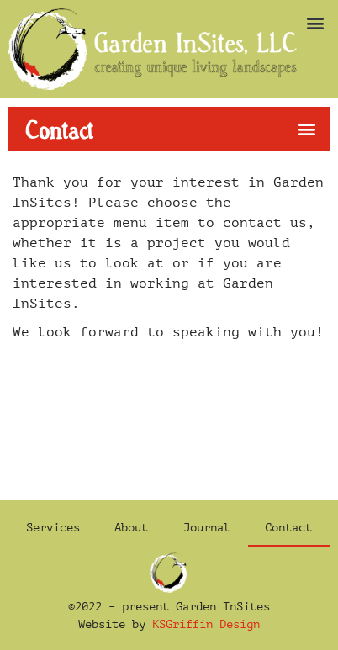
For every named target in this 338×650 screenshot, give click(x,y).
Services (53, 527)
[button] (316, 22)
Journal (206, 527)
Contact (288, 527)
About (131, 527)
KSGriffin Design (206, 624)
